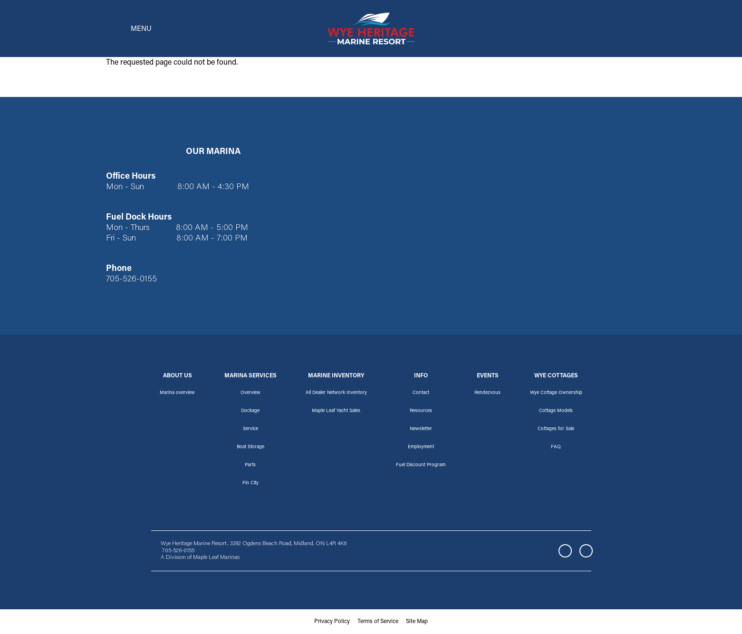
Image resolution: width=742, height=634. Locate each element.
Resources (421, 411)
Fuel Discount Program (420, 465)
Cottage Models (556, 411)
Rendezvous (487, 393)
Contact (421, 393)
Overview (250, 393)
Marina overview (177, 393)
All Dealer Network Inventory (336, 393)
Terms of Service (377, 621)
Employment (421, 447)
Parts (250, 465)
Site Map (417, 621)
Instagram (586, 550)
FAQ (556, 447)
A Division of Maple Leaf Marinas (200, 557)
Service (250, 429)
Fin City (250, 483)
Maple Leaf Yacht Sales (336, 411)
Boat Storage (250, 447)
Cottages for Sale (556, 429)
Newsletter (421, 429)
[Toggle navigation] (126, 28)
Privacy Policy (332, 621)
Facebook (565, 550)
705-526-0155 (131, 279)
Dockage (250, 411)
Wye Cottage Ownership (556, 393)
